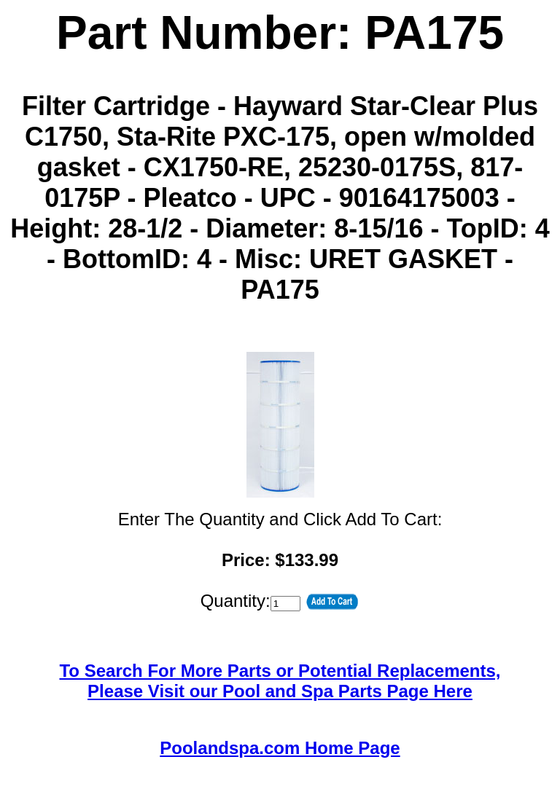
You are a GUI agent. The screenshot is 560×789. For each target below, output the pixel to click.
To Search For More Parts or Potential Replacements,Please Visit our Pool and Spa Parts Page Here (279, 681)
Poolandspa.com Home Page (280, 748)
